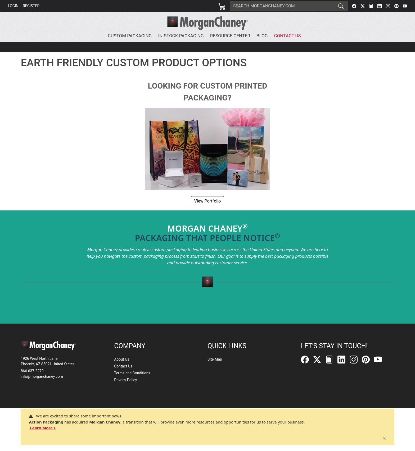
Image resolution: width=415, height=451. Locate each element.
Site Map (215, 359)
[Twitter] (362, 6)
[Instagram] (388, 6)
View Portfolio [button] (207, 201)
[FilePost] (371, 6)
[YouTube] (405, 6)
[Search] (282, 6)
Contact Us (123, 366)
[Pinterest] (396, 6)
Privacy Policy (125, 380)
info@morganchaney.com (42, 376)
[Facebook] (354, 6)
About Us (121, 359)
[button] (131, 36)
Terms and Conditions (132, 373)
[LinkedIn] (379, 6)
